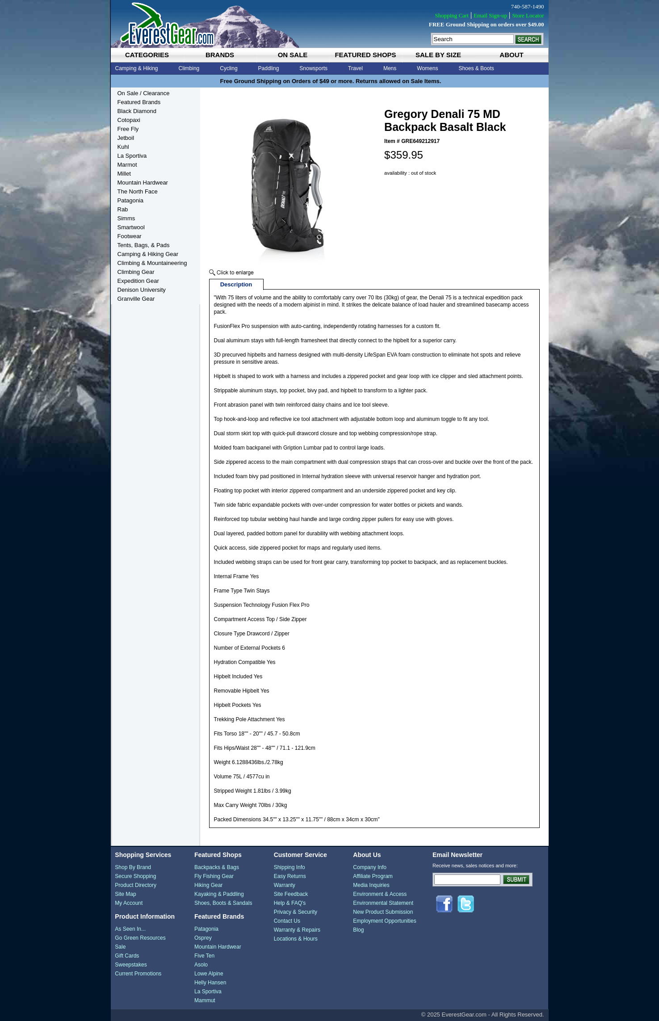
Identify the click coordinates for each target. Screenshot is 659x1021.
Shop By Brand (133, 867)
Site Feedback (291, 894)
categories (147, 55)
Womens (427, 68)
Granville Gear (136, 298)
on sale (293, 55)
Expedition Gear (138, 280)
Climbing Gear (136, 272)
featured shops (365, 55)
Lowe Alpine (208, 974)
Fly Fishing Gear (214, 876)
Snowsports (313, 68)
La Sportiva (132, 155)
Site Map (125, 894)
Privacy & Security (295, 912)
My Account (129, 903)
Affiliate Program (372, 876)
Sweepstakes (131, 965)
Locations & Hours (296, 939)
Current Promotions (138, 974)
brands (220, 55)
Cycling (228, 68)
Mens (389, 68)
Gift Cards (127, 956)
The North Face (138, 191)
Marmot (127, 164)
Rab (123, 209)
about (511, 55)
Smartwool (131, 227)
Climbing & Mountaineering (152, 263)
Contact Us (287, 921)
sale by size (438, 55)
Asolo (201, 965)
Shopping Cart (451, 15)
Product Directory (135, 885)
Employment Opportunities (384, 921)
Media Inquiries (371, 885)
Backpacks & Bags (216, 867)
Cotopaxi (129, 120)
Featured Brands (139, 102)
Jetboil (126, 137)
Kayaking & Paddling (219, 894)
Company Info (369, 867)
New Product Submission (383, 912)
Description (236, 284)
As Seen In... (130, 929)
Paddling (268, 68)
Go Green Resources (140, 938)
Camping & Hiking (136, 68)
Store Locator (528, 15)
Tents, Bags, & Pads (144, 245)
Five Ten (204, 956)
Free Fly (128, 129)
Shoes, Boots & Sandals (223, 903)
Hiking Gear (208, 885)
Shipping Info (289, 867)
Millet (124, 173)
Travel (355, 68)
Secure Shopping (135, 876)
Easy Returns (290, 876)
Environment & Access (380, 894)
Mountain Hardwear (143, 182)
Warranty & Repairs (297, 930)
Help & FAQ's (290, 903)
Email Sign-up (490, 15)
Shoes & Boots (476, 68)
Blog (358, 930)
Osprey (203, 938)
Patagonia (131, 200)
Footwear (130, 236)
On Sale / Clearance (144, 93)
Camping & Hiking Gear (148, 254)
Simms (126, 218)
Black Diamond (137, 111)
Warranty (284, 885)
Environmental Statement (383, 903)
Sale (120, 947)
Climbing (189, 68)
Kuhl (123, 146)
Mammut (204, 1000)
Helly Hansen (210, 982)
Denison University (142, 289)
